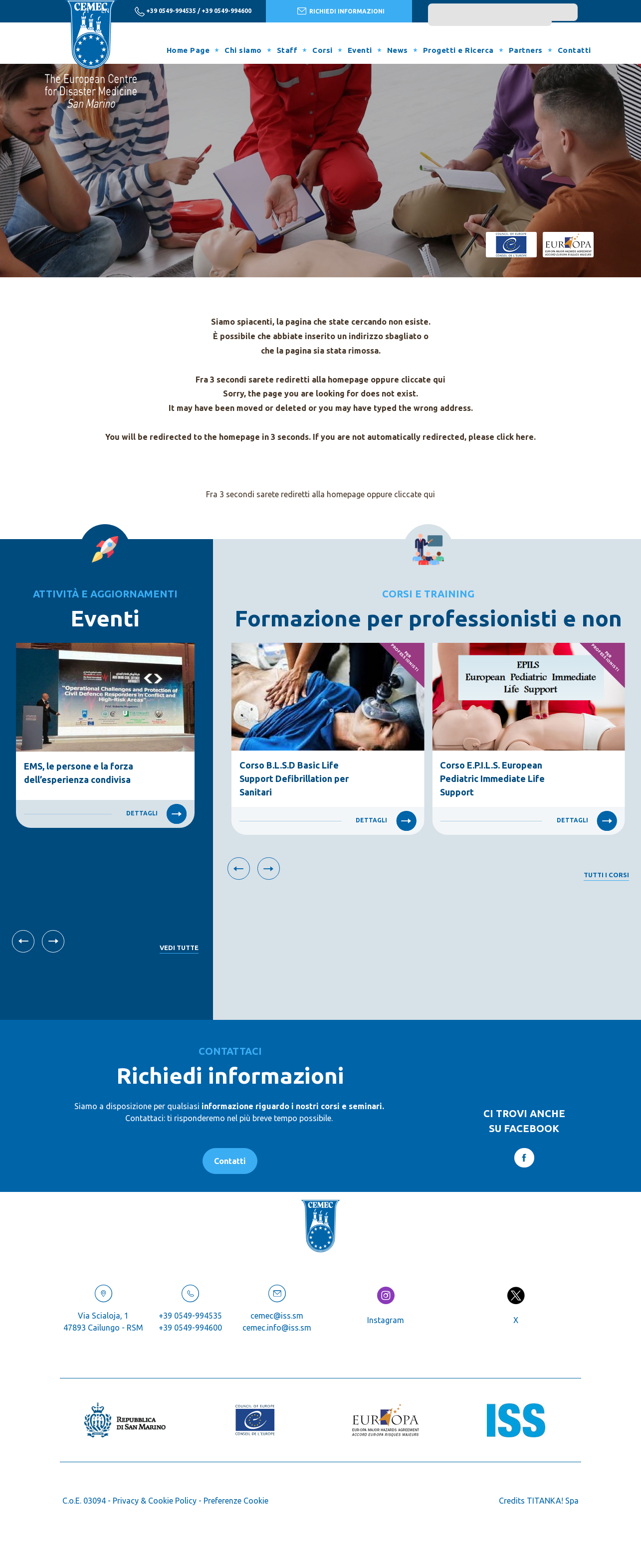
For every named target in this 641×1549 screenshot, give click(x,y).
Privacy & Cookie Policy (155, 1500)
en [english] (105, 10)
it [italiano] (87, 10)
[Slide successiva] (53, 941)
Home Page (188, 50)
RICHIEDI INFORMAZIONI (341, 10)
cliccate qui (423, 379)
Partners (526, 50)
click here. (516, 436)
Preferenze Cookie (236, 1500)
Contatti (574, 50)
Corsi (322, 50)
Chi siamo (243, 50)
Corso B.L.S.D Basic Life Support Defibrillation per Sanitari (294, 778)
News (397, 50)
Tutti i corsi (606, 874)
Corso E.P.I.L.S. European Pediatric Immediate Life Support (492, 778)
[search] (490, 17)
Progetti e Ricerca (458, 50)
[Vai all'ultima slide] (23, 941)
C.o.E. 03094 (84, 1500)
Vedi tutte (179, 947)
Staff (287, 50)
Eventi (360, 50)
